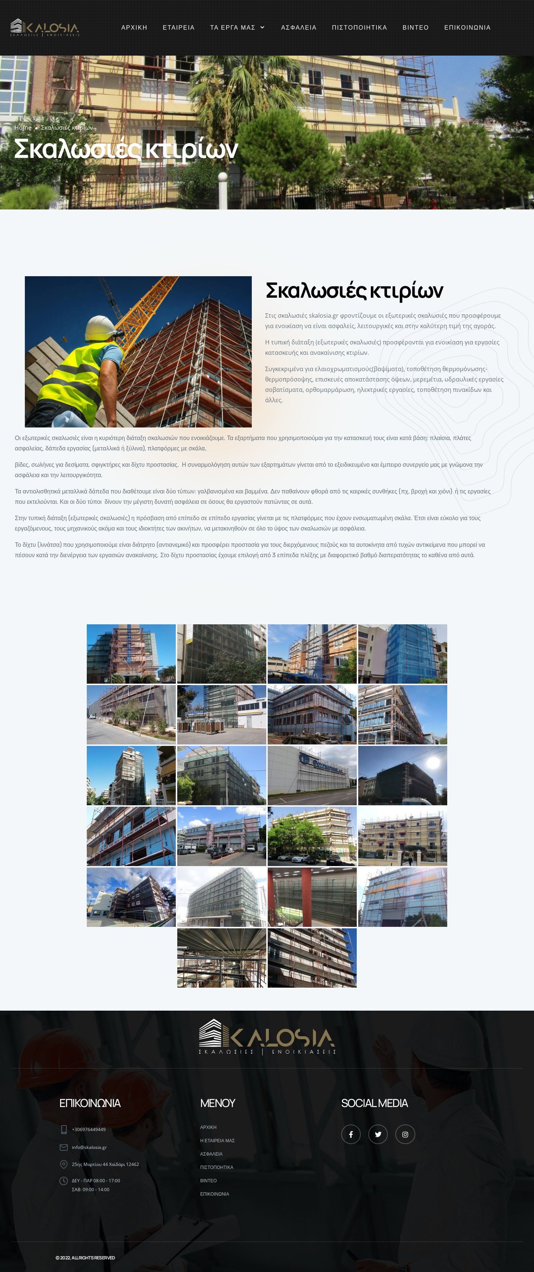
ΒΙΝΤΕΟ (416, 27)
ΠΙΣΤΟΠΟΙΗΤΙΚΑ (359, 27)
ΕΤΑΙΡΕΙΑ (179, 27)
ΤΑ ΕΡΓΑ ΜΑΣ (238, 27)
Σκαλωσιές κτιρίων (67, 127)
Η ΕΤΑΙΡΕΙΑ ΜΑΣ (217, 1140)
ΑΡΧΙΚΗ (134, 27)
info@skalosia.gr (89, 1147)
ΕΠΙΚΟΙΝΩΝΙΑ (467, 27)
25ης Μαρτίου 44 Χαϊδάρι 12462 (105, 1164)
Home (23, 127)
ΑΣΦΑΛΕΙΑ (299, 27)
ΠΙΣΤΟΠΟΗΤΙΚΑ (216, 1167)
